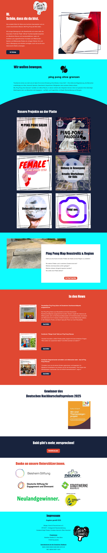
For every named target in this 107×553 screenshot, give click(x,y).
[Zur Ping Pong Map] (70, 278)
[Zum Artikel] (46, 324)
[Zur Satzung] (12, 52)
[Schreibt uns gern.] (53, 451)
